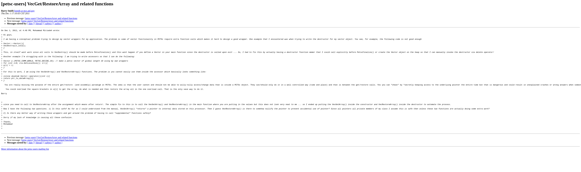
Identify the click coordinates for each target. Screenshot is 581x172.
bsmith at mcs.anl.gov (24, 11)
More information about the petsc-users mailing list (25, 169)
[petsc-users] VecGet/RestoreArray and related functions (51, 18)
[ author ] (58, 23)
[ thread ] (39, 23)
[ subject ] (48, 23)
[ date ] (30, 23)
